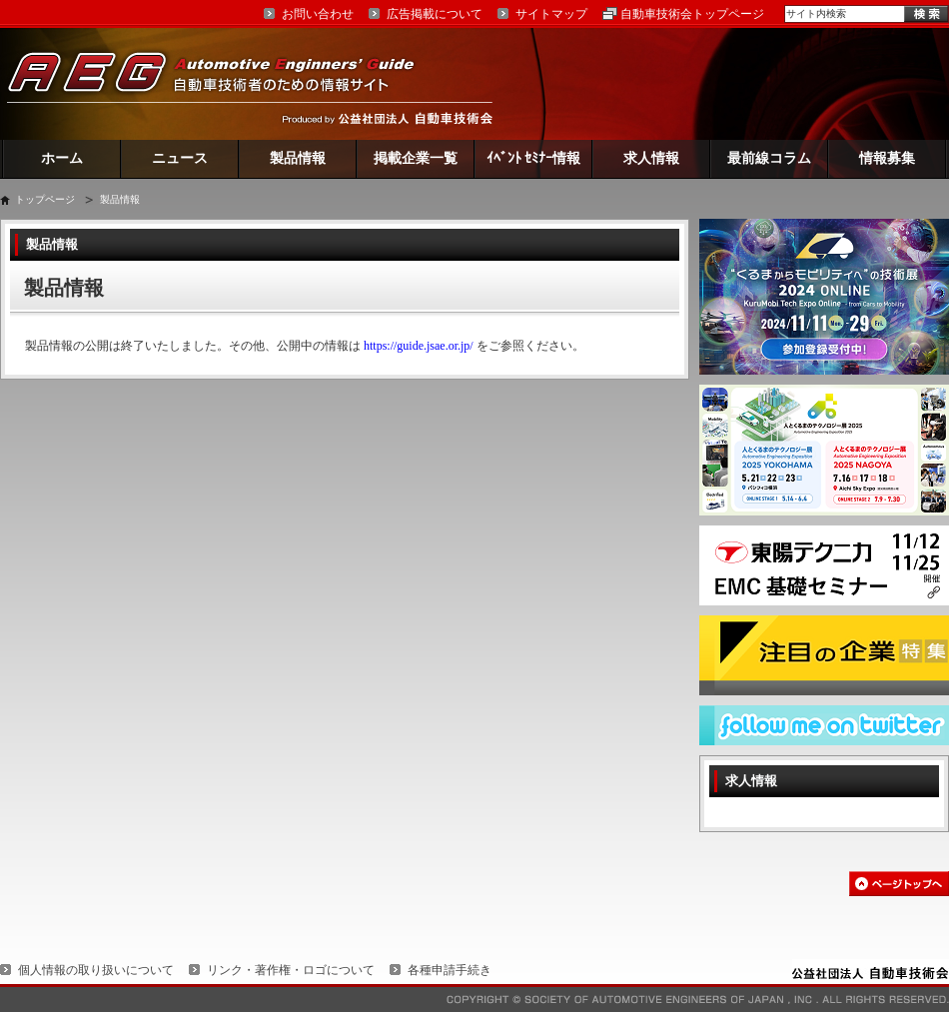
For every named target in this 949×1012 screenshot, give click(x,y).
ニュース (180, 158)
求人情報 (651, 158)
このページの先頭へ (899, 883)
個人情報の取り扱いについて (96, 970)
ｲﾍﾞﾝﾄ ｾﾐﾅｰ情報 (533, 158)
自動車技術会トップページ (692, 14)
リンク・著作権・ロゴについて (291, 970)
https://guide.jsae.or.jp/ (419, 346)
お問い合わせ (318, 14)
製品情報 (298, 158)
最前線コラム (769, 158)
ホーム (62, 158)
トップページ (45, 199)
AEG (224, 83)
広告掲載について (434, 14)
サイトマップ (551, 14)
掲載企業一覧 (416, 158)
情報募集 (887, 158)
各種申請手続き (449, 970)
